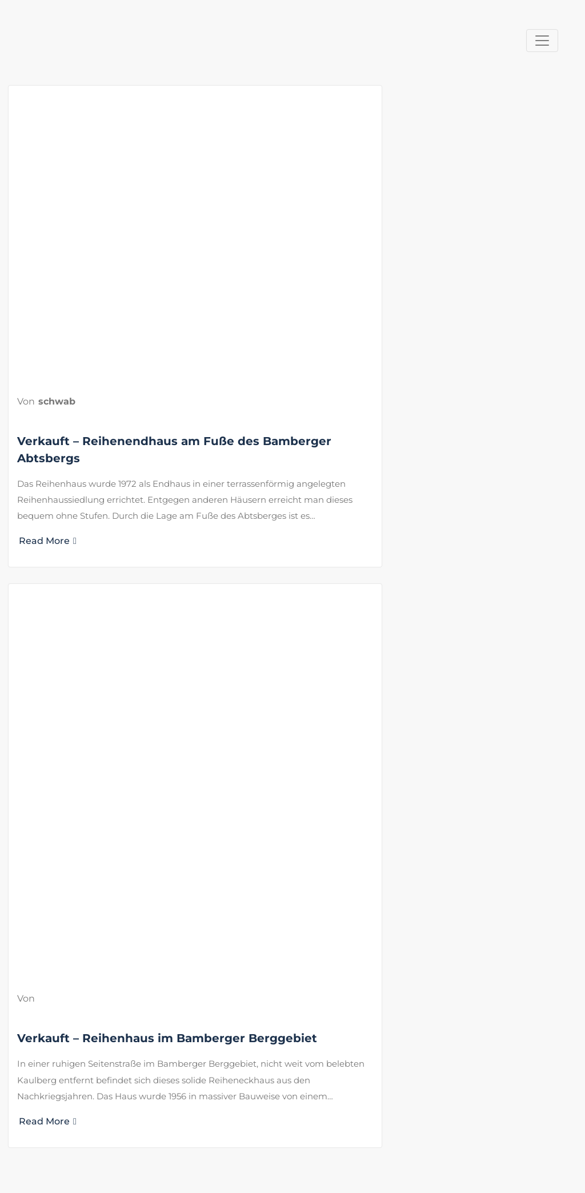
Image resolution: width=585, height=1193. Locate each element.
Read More (48, 540)
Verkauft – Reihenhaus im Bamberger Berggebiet (167, 1038)
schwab (56, 401)
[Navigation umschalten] (542, 40)
